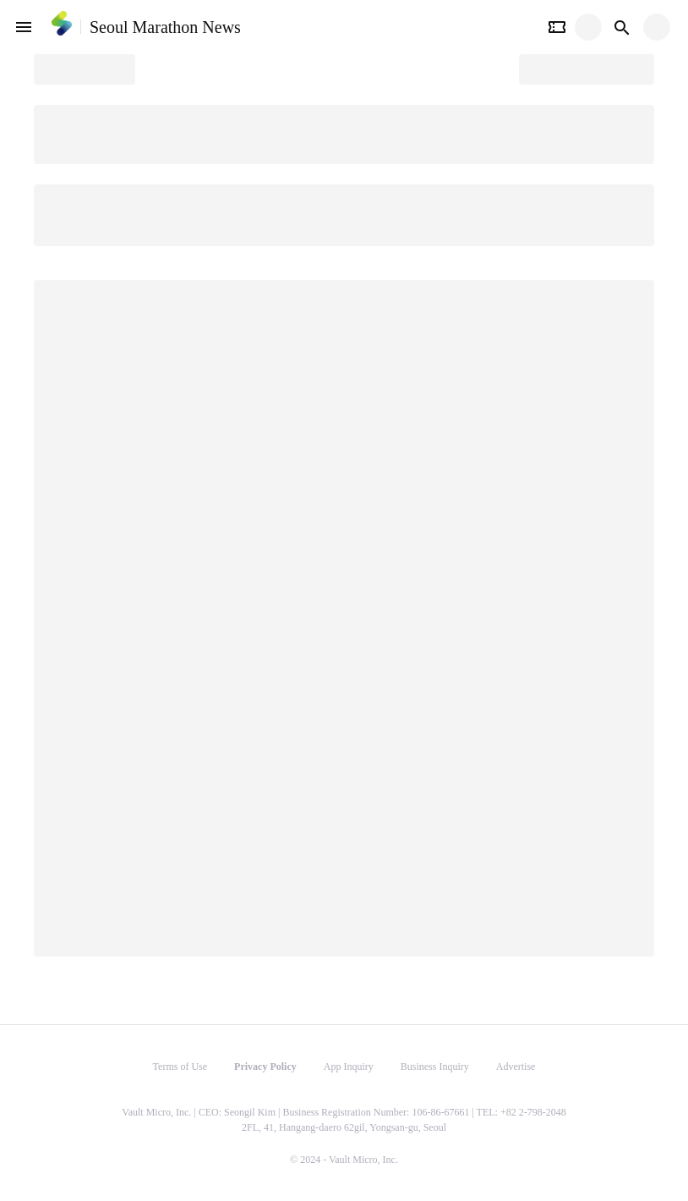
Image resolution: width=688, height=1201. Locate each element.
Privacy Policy (265, 1066)
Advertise (516, 1066)
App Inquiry (349, 1066)
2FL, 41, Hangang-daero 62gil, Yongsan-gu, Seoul (344, 1127)
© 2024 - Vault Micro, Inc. (344, 1159)
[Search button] (622, 27)
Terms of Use (180, 1066)
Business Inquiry (435, 1066)
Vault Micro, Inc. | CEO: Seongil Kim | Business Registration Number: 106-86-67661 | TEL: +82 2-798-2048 (343, 1112)
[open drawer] (23, 27)
